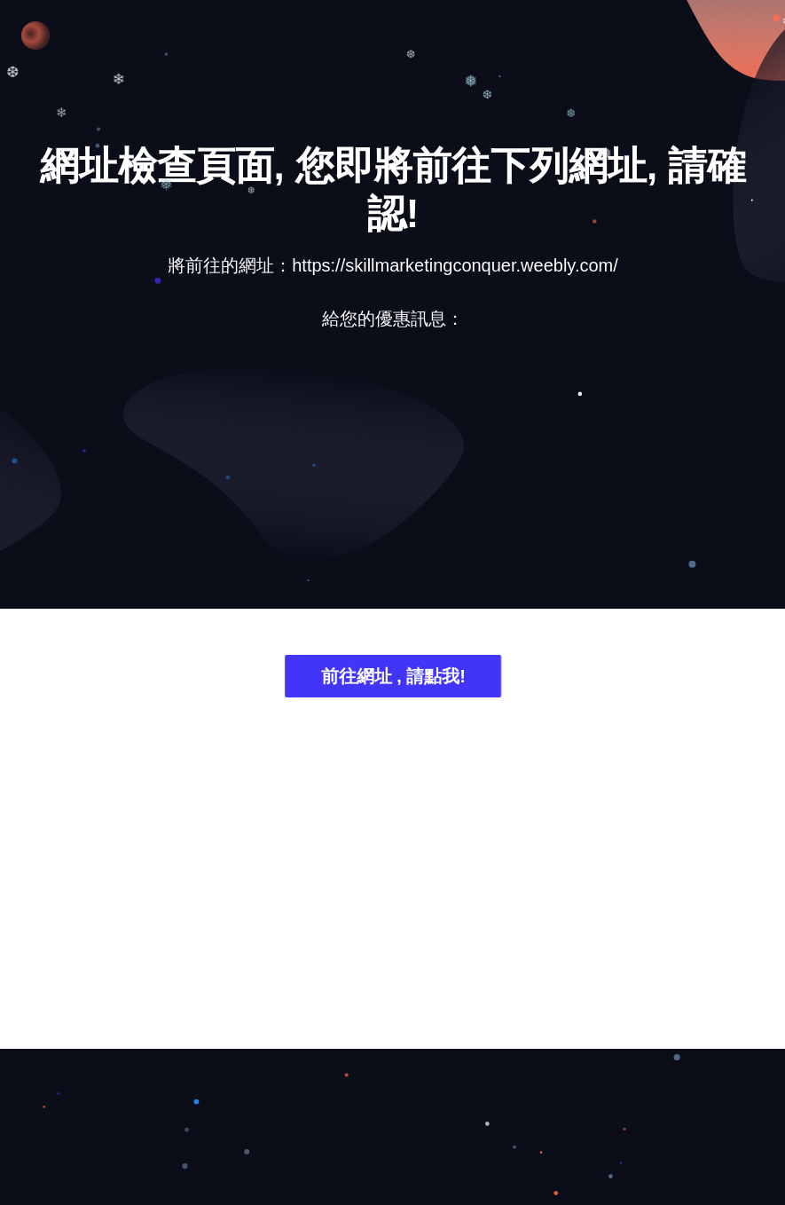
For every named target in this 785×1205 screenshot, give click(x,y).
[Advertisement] (393, 482)
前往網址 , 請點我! (392, 678)
